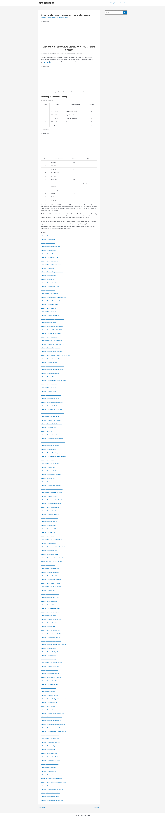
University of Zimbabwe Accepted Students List (53, 272)
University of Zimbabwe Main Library (50, 554)
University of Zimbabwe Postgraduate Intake (52, 633)
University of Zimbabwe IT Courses (49, 496)
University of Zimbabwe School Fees (50, 684)
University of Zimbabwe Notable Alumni (51, 568)
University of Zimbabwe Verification (50, 753)
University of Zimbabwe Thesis (48, 706)
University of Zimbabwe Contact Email (50, 337)
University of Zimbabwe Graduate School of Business (54, 442)
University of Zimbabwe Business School (51, 301)
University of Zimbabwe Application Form (51, 246)
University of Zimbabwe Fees (48, 279)
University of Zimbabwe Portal (48, 626)
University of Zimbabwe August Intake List (51, 793)
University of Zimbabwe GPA (48, 460)
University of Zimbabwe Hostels (49, 482)
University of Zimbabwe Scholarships (50, 670)
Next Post (97, 807)
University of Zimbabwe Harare (48, 467)
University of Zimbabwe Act (48, 268)
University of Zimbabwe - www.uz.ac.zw (51, 17)
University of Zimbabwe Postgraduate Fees (51, 619)
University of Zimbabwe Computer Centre (51, 348)
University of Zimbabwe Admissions (50, 254)
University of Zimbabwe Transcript (49, 702)
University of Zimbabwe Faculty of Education (52, 420)
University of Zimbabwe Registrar (49, 655)
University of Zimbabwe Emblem (49, 387)
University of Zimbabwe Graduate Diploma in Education (54, 453)
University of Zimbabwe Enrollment (49, 391)
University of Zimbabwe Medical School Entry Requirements (56, 547)
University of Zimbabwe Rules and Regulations (52, 662)
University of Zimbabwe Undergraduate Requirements (54, 724)
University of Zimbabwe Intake (51, 63)
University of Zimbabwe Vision (48, 749)
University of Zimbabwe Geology (49, 449)
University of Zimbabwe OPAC (48, 590)
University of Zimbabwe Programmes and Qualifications (55, 644)
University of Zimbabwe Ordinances (50, 601)
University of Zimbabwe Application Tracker (52, 264)
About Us (107, 3)
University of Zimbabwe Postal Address (51, 623)
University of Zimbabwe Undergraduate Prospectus (53, 728)
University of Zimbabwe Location (49, 525)
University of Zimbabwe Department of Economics (53, 366)
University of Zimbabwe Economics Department (53, 402)
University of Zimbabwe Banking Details (51, 286)
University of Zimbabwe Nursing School (51, 572)
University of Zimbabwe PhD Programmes (51, 637)
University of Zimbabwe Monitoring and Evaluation (53, 557)
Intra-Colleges (46, 2)
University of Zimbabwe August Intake (50, 257)
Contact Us (123, 3)
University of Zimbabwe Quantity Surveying (51, 641)
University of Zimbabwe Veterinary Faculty (51, 742)
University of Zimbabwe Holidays (49, 478)
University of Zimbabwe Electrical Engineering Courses (54, 380)
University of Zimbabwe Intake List (49, 785)
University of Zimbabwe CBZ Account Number (52, 340)
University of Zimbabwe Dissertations (50, 261)
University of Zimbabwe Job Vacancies (50, 507)
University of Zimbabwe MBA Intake (50, 550)
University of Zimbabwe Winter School (50, 764)
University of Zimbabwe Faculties (49, 275)
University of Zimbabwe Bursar (48, 290)
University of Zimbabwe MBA (48, 536)
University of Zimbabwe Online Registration (51, 586)
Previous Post (42, 807)
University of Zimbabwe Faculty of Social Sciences (53, 413)
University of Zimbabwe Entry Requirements (52, 377)
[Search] (125, 12)
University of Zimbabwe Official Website (51, 594)
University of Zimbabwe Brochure (49, 308)
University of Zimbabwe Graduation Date (51, 463)
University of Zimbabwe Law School (50, 528)
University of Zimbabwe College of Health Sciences (53, 319)
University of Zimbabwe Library (49, 243)
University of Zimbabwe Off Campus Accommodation (54, 604)
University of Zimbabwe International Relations (52, 492)
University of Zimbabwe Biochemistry (50, 293)
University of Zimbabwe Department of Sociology (53, 369)
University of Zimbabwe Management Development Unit (55, 731)
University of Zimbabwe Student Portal (50, 673)
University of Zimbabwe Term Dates (50, 709)
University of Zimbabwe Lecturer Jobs (50, 518)
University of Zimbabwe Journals (49, 510)
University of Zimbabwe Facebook (49, 427)
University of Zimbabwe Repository (49, 648)
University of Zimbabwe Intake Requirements (52, 503)
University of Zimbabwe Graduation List (51, 445)
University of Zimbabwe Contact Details (51, 315)
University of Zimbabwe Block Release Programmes (54, 282)
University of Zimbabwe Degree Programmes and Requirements (57, 355)
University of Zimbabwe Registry (49, 659)
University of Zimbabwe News (48, 565)
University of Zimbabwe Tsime (48, 691)
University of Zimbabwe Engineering (50, 384)
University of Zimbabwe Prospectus (50, 615)
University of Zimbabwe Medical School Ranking (53, 539)
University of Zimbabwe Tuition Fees (50, 695)
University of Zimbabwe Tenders (49, 688)
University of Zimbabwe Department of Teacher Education (55, 358)
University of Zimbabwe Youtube (49, 771)
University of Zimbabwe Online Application (51, 583)
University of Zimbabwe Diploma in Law (51, 373)
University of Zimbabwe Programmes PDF (51, 612)
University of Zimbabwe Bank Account (50, 304)
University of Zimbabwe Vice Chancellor (51, 735)
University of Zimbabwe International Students (52, 500)
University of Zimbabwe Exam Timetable (51, 398)
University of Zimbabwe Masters (49, 543)
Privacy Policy (115, 3)
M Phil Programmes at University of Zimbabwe (52, 561)
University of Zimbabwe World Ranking (50, 757)
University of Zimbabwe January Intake (50, 514)
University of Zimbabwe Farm (48, 431)
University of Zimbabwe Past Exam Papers (51, 630)
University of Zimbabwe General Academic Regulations (54, 456)
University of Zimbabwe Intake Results (50, 796)
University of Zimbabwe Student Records (51, 680)
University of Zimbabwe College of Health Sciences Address (56, 330)
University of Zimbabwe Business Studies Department (54, 297)
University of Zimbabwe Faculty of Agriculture (52, 409)
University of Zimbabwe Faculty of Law (50, 406)
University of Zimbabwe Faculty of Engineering (52, 424)
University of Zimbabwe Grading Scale (50, 434)
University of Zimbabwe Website (49, 250)
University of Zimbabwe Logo (48, 235)
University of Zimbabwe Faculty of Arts (50, 416)
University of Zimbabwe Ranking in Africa (51, 652)
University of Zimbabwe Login (48, 532)
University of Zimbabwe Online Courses (51, 597)
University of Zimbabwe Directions (49, 362)
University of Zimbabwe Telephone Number (51, 579)
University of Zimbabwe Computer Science (51, 333)
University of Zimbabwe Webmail (49, 767)
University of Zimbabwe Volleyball (49, 746)
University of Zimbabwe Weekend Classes (51, 760)
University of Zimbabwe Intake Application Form (53, 800)
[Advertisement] (69, 33)
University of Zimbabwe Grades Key (50, 521)
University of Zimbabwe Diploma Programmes (52, 351)
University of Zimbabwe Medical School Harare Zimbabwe (55, 782)
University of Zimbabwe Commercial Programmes (53, 344)
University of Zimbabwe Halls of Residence (51, 471)
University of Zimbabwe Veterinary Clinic (51, 738)
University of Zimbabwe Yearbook (49, 775)
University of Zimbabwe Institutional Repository (53, 489)
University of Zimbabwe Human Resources (51, 485)
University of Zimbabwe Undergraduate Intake (52, 717)
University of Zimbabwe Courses (49, 322)
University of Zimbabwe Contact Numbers (51, 576)
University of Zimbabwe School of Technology (52, 677)
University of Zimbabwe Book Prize (49, 311)
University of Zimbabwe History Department (52, 474)
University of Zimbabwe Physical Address (51, 608)
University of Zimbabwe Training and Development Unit (54, 699)
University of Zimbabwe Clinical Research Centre (53, 326)
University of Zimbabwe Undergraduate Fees (52, 720)
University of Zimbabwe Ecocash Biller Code (52, 395)
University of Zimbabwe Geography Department (53, 438)
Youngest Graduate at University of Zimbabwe (52, 778)
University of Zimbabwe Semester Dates (51, 666)
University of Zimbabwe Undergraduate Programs (53, 713)
